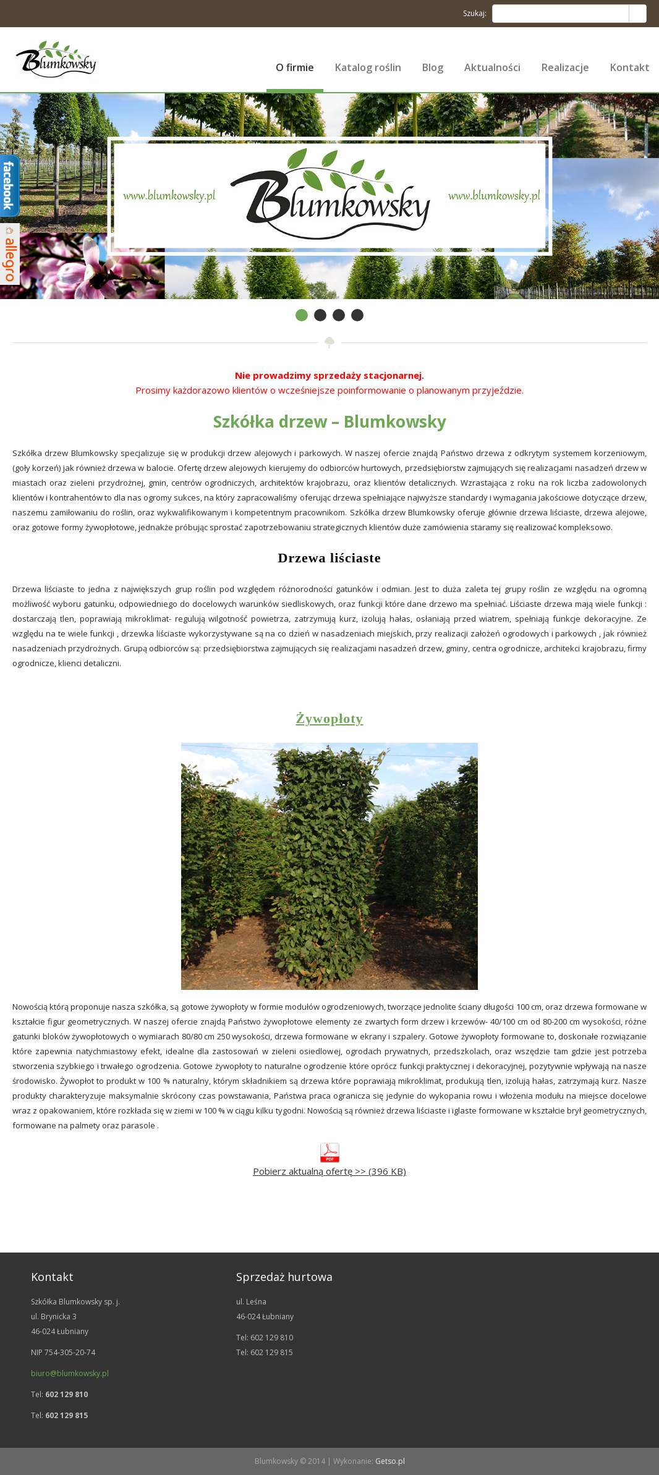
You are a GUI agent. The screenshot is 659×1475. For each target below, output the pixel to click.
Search (637, 13)
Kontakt (630, 67)
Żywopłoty (329, 718)
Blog (432, 67)
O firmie (295, 67)
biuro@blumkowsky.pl (70, 1373)
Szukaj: (475, 13)
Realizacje (565, 67)
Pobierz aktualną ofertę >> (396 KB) (329, 1171)
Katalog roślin (368, 67)
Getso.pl (390, 1461)
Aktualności (492, 67)
